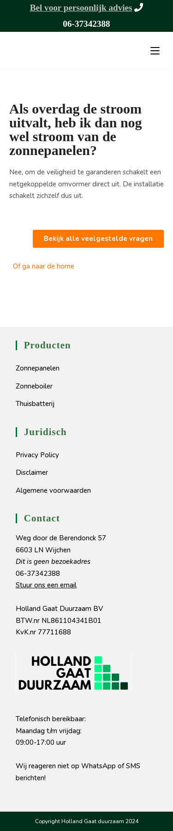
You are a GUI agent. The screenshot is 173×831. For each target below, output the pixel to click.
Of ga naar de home (43, 266)
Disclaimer (32, 472)
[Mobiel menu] (155, 50)
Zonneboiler (34, 386)
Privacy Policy (37, 455)
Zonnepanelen (38, 368)
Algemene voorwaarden (53, 490)
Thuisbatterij (35, 403)
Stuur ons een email (46, 585)
